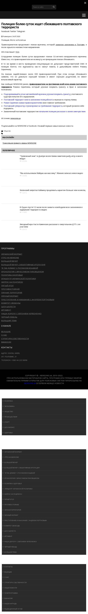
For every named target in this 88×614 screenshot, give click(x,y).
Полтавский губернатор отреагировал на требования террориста (33, 106)
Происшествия (10, 417)
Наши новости (10, 588)
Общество (7, 131)
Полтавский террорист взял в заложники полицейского (28, 99)
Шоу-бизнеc (9, 427)
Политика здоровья (12, 275)
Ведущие (6, 331)
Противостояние (10, 289)
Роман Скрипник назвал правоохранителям (23, 102)
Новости (8, 396)
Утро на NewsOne (10, 257)
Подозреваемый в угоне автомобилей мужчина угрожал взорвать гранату (37, 94)
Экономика (9, 406)
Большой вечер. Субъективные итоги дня (23, 264)
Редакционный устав (13, 609)
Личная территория (11, 292)
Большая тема (8, 320)
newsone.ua (15, 118)
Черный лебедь (9, 317)
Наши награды (10, 603)
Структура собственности (15, 338)
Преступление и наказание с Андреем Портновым (27, 299)
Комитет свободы (10, 303)
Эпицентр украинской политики (18, 278)
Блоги (7, 557)
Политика (8, 401)
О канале (8, 562)
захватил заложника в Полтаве (70, 44)
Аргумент (6, 310)
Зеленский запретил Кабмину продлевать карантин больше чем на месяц (53, 190)
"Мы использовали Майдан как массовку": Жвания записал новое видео (51, 173)
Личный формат (9, 296)
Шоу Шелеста (8, 306)
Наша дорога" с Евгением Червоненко (21, 313)
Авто (6, 442)
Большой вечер (9, 261)
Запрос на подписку (12, 282)
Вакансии (6, 342)
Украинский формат (11, 254)
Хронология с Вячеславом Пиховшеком (22, 271)
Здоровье (8, 432)
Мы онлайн (8, 137)
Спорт (6, 422)
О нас (4, 335)
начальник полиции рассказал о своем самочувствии (62, 111)
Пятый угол (7, 285)
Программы (9, 447)
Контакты (8, 567)
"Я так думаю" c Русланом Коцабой (19, 268)
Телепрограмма (11, 593)
